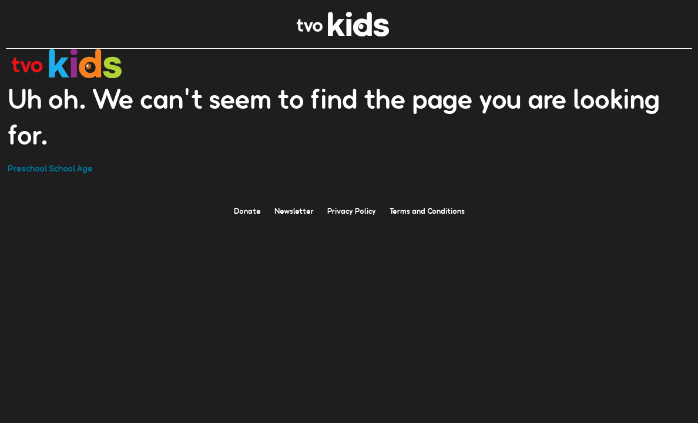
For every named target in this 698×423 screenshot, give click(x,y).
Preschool (27, 168)
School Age (71, 168)
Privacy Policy (351, 210)
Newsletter (294, 210)
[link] (342, 33)
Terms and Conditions (427, 210)
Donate (247, 210)
